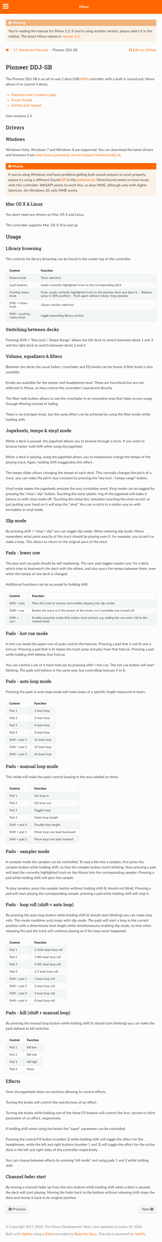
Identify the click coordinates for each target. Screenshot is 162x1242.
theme (50, 1234)
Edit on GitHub (144, 50)
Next (147, 1209)
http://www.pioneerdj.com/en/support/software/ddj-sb (78, 155)
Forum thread (21, 100)
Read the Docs (86, 1234)
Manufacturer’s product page (33, 95)
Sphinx (27, 1234)
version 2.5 (70, 36)
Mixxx (84, 7)
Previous (17, 1209)
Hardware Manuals (30, 50)
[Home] (7, 50)
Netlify (140, 1234)
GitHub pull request (26, 105)
